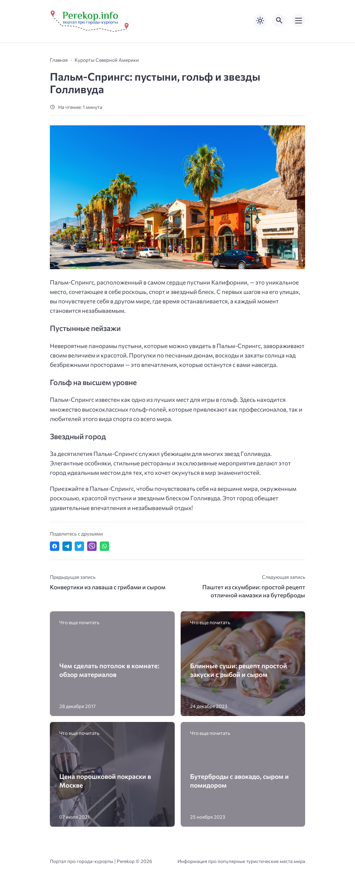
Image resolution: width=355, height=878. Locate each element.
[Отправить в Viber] (92, 546)
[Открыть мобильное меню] (298, 20)
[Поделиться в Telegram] (67, 546)
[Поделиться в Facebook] (54, 546)
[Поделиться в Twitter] (79, 546)
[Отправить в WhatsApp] (104, 546)
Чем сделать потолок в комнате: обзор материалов (109, 670)
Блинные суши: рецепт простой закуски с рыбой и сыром (238, 670)
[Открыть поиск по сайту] (279, 20)
